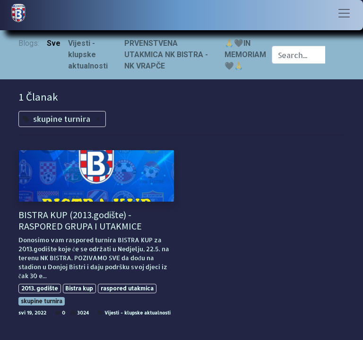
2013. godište (39, 288)
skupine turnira (41, 301)
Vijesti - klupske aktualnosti (137, 312)
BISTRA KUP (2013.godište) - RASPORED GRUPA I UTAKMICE (80, 220)
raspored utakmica (127, 288)
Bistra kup (79, 288)
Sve (53, 43)
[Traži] (335, 55)
